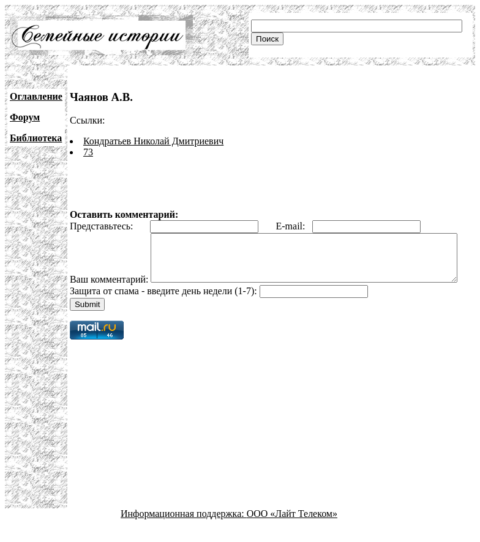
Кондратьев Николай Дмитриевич (153, 141)
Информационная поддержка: (184, 531)
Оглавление (36, 96)
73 (88, 152)
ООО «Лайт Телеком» (292, 531)
